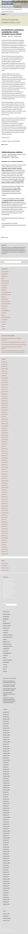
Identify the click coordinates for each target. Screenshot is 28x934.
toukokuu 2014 (5, 524)
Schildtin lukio (5, 319)
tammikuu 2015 (5, 510)
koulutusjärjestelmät (6, 303)
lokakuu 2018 (4, 428)
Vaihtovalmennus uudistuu (12, 152)
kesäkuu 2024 (4, 380)
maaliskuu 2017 (5, 457)
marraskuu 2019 (5, 409)
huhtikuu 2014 (4, 526)
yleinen (11, 36)
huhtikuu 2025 (4, 366)
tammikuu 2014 (5, 533)
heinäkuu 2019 (5, 419)
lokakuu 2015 (4, 489)
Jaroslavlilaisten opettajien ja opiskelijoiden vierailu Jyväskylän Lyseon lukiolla (13, 32)
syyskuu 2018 (4, 430)
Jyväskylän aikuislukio (6, 292)
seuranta (3, 322)
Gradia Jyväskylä (5, 283)
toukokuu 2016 (5, 476)
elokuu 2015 (4, 494)
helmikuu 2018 (5, 437)
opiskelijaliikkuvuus (6, 157)
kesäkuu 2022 (4, 387)
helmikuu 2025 (5, 368)
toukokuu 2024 (5, 382)
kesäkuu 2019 (4, 421)
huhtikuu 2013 (4, 551)
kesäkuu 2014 (4, 521)
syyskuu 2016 (4, 471)
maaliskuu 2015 (5, 505)
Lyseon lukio (4, 308)
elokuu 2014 (4, 519)
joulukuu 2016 (4, 464)
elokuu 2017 (4, 446)
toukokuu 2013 (5, 549)
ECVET (3, 278)
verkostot (4, 324)
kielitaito (15, 156)
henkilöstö (4, 290)
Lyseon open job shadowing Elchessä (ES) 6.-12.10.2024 (14, 342)
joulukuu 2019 (4, 407)
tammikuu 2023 (5, 384)
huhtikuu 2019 (4, 423)
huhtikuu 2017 (4, 455)
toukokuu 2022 (5, 389)
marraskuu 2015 (5, 487)
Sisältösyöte (4, 565)
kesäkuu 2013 (4, 547)
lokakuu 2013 (4, 540)
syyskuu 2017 (4, 444)
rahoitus (3, 315)
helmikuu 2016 (5, 483)
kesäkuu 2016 (4, 473)
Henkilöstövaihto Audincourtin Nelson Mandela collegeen (14, 344)
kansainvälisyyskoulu (6, 294)
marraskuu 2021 (5, 391)
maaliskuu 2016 (5, 480)
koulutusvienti (5, 306)
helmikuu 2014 (5, 531)
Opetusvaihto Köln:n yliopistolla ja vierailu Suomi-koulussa (9, 694)
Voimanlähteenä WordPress (8, 931)
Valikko (3, 14)
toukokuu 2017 (5, 453)
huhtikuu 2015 (4, 503)
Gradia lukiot (4, 287)
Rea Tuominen (16, 157)
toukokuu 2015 (5, 501)
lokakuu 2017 (4, 441)
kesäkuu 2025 (4, 364)
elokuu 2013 (4, 544)
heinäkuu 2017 (5, 448)
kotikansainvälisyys (6, 301)
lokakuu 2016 (4, 469)
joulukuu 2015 (4, 485)
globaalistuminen (5, 280)
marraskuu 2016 (5, 467)
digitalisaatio (4, 276)
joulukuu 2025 (4, 361)
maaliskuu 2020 (5, 403)
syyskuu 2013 (4, 542)
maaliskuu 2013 (5, 553)
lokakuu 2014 (4, 515)
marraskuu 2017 (5, 439)
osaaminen (4, 312)
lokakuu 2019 (4, 412)
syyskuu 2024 (4, 373)
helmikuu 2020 (5, 405)
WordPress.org (5, 570)
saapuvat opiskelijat (6, 317)
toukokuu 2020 (5, 398)
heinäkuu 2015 (5, 496)
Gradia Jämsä (9, 156)
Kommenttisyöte (5, 568)
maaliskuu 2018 (5, 435)
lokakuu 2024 (4, 371)
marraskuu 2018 (5, 425)
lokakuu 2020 (4, 393)
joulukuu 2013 (4, 535)
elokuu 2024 (4, 375)
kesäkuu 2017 (4, 451)
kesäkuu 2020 (4, 396)
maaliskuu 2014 (5, 528)
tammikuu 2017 (5, 462)
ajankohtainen (19, 154)
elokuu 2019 (4, 416)
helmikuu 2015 (5, 508)
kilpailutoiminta (5, 299)
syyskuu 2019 (4, 414)
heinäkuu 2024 (5, 377)
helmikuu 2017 (5, 460)
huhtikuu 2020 (4, 400)
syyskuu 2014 (4, 517)
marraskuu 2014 (5, 512)
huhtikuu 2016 (4, 478)
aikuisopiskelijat (12, 154)
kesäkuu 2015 (4, 499)
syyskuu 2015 (4, 492)
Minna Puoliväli (18, 36)
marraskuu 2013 (5, 537)
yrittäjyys (4, 328)
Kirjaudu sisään (5, 563)
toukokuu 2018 (5, 432)
